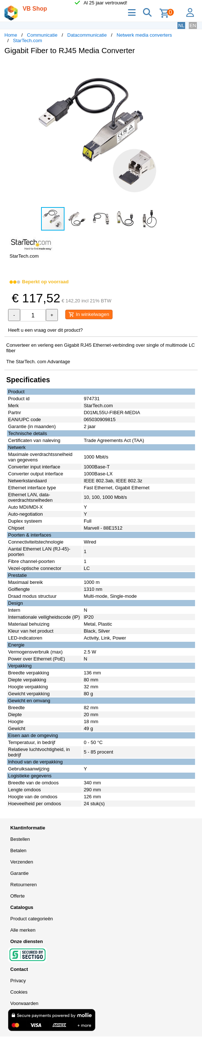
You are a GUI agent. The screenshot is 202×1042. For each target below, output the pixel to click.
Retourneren (23, 884)
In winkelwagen (89, 314)
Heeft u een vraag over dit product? (45, 330)
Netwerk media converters (144, 35)
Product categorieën (31, 918)
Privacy (18, 980)
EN (193, 25)
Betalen (18, 850)
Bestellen (20, 839)
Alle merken (23, 930)
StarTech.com (27, 40)
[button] (191, 68)
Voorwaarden (24, 1003)
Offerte (17, 896)
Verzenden (21, 862)
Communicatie (42, 35)
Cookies (18, 992)
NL (181, 25)
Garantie (19, 873)
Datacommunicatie (87, 35)
